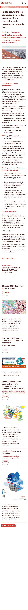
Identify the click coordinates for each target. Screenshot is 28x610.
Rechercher (22, 3)
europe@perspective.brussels (15, 239)
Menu (25, 2)
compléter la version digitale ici (10, 241)
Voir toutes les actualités (8, 525)
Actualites (4, 7)
